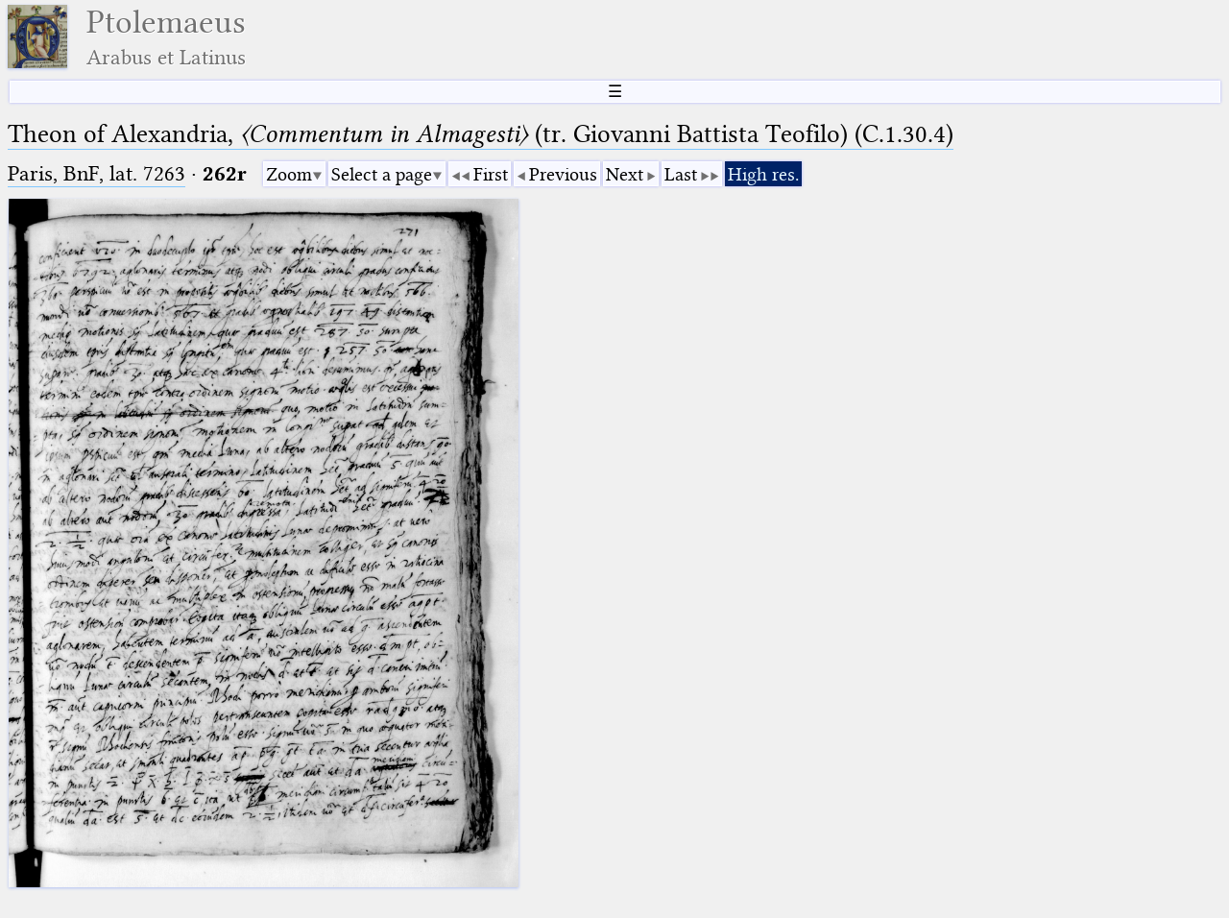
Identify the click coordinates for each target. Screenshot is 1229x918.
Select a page (381, 174)
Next (624, 174)
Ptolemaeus (166, 37)
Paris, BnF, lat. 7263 (96, 173)
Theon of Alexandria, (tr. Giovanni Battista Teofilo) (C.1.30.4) (480, 134)
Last (680, 174)
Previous (563, 174)
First (490, 174)
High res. (763, 174)
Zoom (289, 174)
